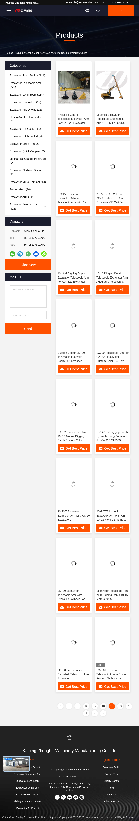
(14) (28, 182)
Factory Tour (111, 774)
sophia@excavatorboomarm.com (85, 2)
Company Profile (111, 767)
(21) (25, 143)
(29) (26, 136)
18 (103, 706)
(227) (25, 85)
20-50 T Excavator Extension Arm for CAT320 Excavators (74, 515)
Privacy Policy (111, 801)
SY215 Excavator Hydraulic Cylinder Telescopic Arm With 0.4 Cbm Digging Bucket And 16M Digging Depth (73, 202)
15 (77, 706)
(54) (28, 160)
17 (94, 706)
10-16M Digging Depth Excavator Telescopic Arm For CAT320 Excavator (73, 277)
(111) (27, 75)
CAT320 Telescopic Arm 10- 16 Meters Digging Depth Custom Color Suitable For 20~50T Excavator (72, 440)
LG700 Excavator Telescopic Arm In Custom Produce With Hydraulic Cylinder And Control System (112, 678)
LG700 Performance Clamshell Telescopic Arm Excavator (73, 674)
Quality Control (111, 781)
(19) (25, 102)
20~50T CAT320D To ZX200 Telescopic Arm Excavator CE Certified (110, 198)
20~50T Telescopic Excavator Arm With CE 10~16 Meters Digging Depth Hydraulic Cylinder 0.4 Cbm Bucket (111, 519)
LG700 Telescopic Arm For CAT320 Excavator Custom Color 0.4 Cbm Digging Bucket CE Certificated (112, 361)
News (112, 787)
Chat (120, 10)
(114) (27, 94)
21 (128, 706)
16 (86, 706)
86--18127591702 (122, 2)
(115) (26, 128)
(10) (20, 189)
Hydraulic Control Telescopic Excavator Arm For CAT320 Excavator (73, 118)
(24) (25, 119)
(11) (26, 109)
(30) (28, 151)
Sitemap (111, 794)
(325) (24, 206)
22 (86, 713)
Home (8, 53)
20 (120, 706)
